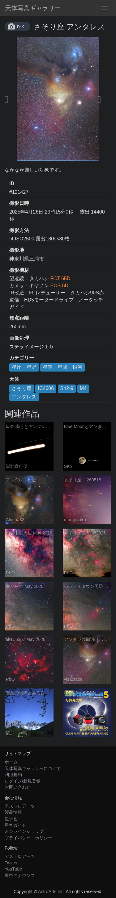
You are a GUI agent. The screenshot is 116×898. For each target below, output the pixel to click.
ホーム (11, 761)
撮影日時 (19, 203)
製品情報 (13, 812)
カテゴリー (21, 357)
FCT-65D (60, 278)
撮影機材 (19, 270)
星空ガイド (15, 825)
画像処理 (19, 338)
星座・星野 (24, 367)
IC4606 (46, 388)
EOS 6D (59, 285)
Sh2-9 (67, 388)
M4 (83, 388)
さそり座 (22, 388)
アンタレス (24, 396)
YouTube (13, 869)
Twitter (11, 862)
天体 (14, 379)
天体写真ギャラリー (33, 8)
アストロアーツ (20, 806)
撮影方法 (19, 230)
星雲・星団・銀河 (62, 367)
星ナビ (11, 818)
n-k (20, 26)
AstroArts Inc (50, 891)
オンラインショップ (24, 831)
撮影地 (16, 250)
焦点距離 (19, 318)
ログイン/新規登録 (23, 781)
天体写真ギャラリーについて (33, 768)
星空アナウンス (20, 875)
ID (11, 183)
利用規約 (13, 774)
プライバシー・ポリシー (28, 837)
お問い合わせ (18, 787)
